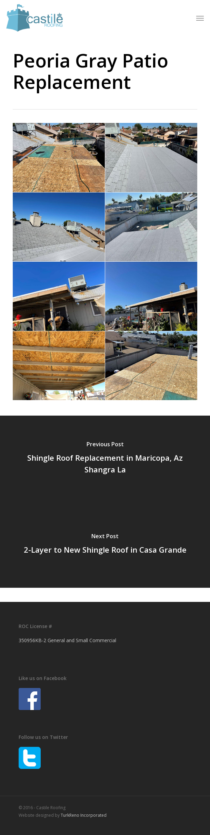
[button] (200, 17)
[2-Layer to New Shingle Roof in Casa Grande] (105, 545)
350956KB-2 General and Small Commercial (67, 640)
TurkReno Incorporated (84, 815)
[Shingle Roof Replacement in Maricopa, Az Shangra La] (105, 459)
